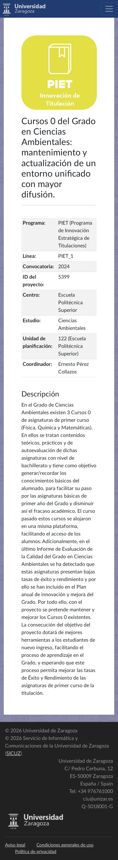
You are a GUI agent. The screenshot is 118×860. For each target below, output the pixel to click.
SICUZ (13, 753)
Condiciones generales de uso (65, 845)
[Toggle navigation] (109, 9)
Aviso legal (15, 845)
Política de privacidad (35, 852)
